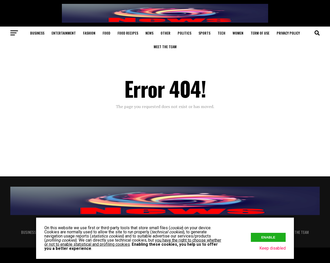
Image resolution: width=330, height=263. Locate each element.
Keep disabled (272, 248)
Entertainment (64, 33)
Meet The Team (165, 46)
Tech (221, 33)
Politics (184, 33)
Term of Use (260, 33)
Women (238, 33)
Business (37, 33)
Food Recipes (128, 33)
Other (165, 33)
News (149, 33)
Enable (268, 237)
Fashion (89, 33)
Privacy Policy (288, 33)
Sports (204, 33)
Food (106, 33)
